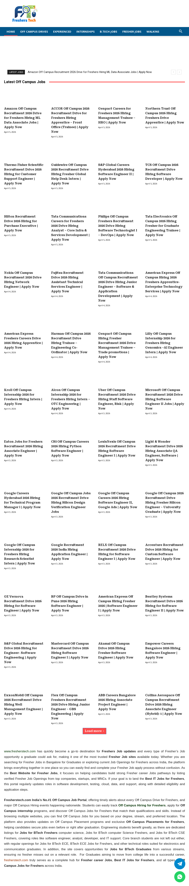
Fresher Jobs (131, 31)
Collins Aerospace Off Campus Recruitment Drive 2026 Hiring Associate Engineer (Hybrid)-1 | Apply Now (163, 704)
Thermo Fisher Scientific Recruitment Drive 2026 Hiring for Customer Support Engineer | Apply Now (23, 174)
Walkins (153, 31)
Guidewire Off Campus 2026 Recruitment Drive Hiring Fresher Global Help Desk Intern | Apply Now (70, 174)
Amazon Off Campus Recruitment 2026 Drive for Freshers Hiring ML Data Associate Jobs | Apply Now (90, 72)
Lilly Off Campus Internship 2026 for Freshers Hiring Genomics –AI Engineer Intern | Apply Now (164, 343)
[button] (180, 31)
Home (11, 31)
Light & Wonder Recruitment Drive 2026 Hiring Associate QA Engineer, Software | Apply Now (164, 451)
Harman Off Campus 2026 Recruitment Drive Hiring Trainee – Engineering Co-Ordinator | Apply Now (71, 343)
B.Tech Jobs (108, 31)
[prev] (173, 72)
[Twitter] (179, 863)
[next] (179, 72)
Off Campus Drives (34, 31)
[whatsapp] (179, 876)
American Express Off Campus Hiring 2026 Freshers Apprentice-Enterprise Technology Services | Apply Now (164, 282)
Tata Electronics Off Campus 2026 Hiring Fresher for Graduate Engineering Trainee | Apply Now (162, 226)
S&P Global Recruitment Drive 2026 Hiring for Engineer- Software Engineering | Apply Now (23, 653)
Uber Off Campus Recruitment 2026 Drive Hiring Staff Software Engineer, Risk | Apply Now (117, 399)
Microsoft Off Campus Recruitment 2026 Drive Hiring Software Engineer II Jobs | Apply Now (164, 399)
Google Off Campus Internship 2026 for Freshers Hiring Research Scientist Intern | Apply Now (19, 554)
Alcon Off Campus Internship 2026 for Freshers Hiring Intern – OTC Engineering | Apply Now (70, 399)
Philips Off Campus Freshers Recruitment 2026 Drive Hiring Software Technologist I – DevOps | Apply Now (117, 226)
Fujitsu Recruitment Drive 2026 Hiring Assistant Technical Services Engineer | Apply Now (67, 282)
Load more (94, 731)
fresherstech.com (16, 860)
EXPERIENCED (62, 31)
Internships (85, 31)
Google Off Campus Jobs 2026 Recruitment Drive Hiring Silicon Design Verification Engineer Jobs (71, 503)
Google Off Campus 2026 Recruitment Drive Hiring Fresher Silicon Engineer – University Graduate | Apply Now (164, 503)
